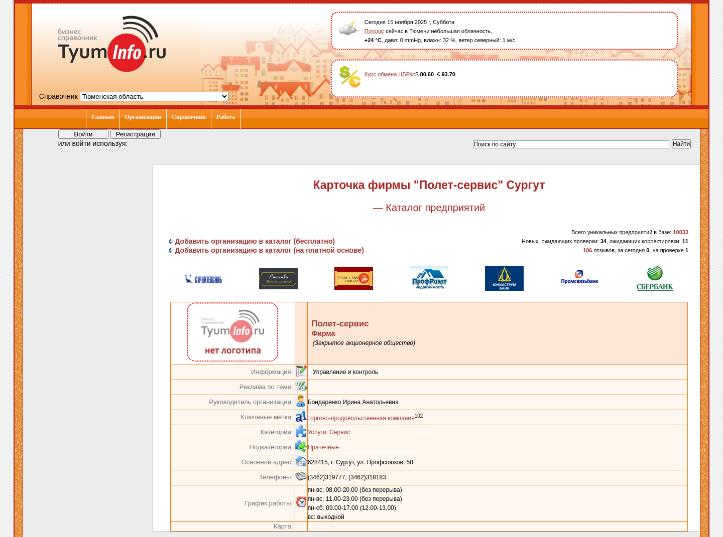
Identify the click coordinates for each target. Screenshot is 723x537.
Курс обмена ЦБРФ (389, 74)
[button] (145, 143)
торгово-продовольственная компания (361, 418)
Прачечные (323, 447)
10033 (680, 232)
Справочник (189, 116)
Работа (225, 116)
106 (587, 250)
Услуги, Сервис (329, 432)
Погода (374, 31)
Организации (143, 116)
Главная (102, 116)
